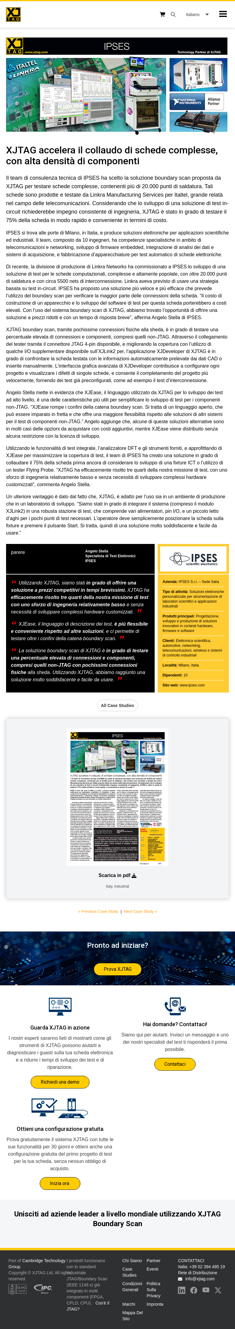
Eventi (152, 1269)
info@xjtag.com (200, 1278)
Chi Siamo (132, 1260)
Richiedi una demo (60, 1082)
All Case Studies (117, 705)
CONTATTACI (191, 1260)
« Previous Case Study (98, 911)
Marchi (129, 1304)
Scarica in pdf (117, 875)
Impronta (154, 1304)
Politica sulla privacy (153, 1289)
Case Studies (130, 1272)
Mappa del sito (133, 1315)
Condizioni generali (132, 1286)
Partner (153, 1260)
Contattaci (175, 1064)
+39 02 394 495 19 (207, 1266)
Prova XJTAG (118, 969)
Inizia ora (60, 1183)
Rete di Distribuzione (197, 1272)
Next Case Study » (140, 911)
